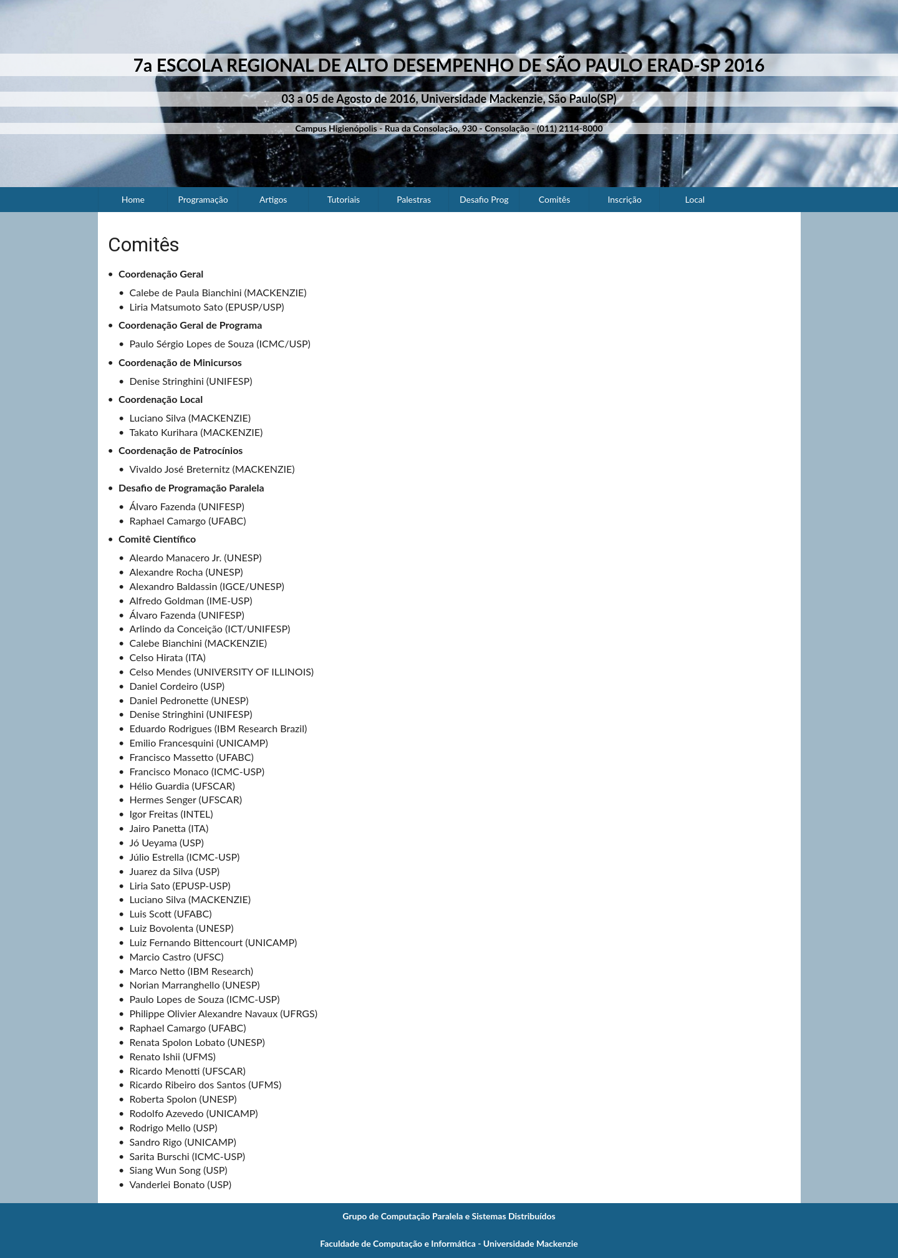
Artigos (273, 199)
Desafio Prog (484, 199)
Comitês (554, 199)
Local (695, 199)
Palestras (414, 199)
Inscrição (624, 199)
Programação (203, 199)
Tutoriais (343, 199)
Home (133, 199)
